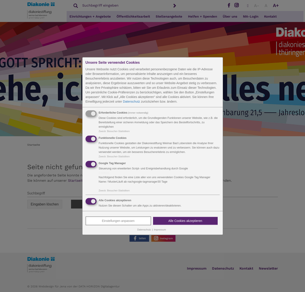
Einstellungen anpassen (118, 221)
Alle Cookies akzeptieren (185, 221)
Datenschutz (131, 101)
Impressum (160, 230)
